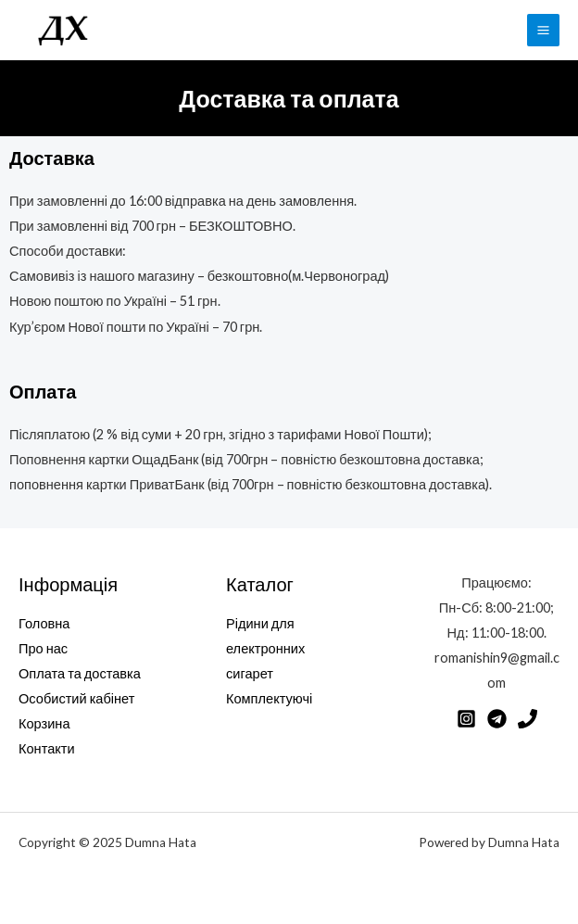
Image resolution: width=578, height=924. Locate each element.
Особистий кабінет (76, 698)
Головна (44, 623)
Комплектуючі (269, 698)
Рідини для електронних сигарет (265, 648)
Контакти (47, 748)
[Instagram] (466, 718)
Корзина (44, 723)
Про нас (43, 648)
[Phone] (527, 718)
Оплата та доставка (80, 673)
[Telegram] (497, 718)
